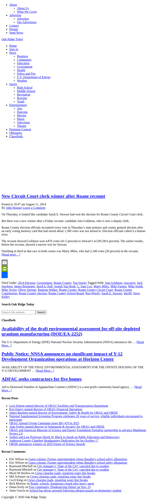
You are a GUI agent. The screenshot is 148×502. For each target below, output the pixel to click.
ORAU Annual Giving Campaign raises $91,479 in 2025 (44, 423)
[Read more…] (11, 254)
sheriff (127, 293)
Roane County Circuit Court (95, 289)
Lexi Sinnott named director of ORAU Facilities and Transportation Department (58, 405)
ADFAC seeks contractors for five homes (42, 378)
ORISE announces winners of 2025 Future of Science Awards (47, 444)
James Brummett (24, 286)
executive (129, 282)
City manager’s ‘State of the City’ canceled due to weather (73, 466)
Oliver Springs (27, 289)
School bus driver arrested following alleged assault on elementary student (75, 490)
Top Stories (80, 282)
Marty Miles (101, 286)
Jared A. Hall (44, 286)
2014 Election (26, 282)
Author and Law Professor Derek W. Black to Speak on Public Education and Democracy (64, 437)
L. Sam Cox (84, 286)
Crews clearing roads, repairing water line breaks (65, 473)
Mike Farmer (118, 286)
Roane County (62, 282)
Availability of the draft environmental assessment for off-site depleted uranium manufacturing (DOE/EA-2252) (71, 331)
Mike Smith (135, 286)
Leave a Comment (34, 207)
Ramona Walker (47, 289)
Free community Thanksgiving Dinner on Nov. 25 (60, 487)
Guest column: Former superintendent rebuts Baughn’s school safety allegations (78, 459)
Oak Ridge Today (12, 39)
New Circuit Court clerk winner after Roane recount (53, 196)
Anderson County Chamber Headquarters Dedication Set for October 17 (53, 440)
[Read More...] (45, 370)
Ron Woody (92, 293)
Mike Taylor (9, 289)
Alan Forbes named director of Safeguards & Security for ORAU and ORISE (57, 426)
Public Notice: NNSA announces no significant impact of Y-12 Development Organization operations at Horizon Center (62, 356)
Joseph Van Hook (65, 286)
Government (44, 282)
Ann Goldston (113, 282)
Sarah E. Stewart (111, 293)
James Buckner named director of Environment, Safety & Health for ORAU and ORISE (63, 412)
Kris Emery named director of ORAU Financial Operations (45, 409)
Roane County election (33, 293)
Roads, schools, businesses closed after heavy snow (62, 483)
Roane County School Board (66, 293)
